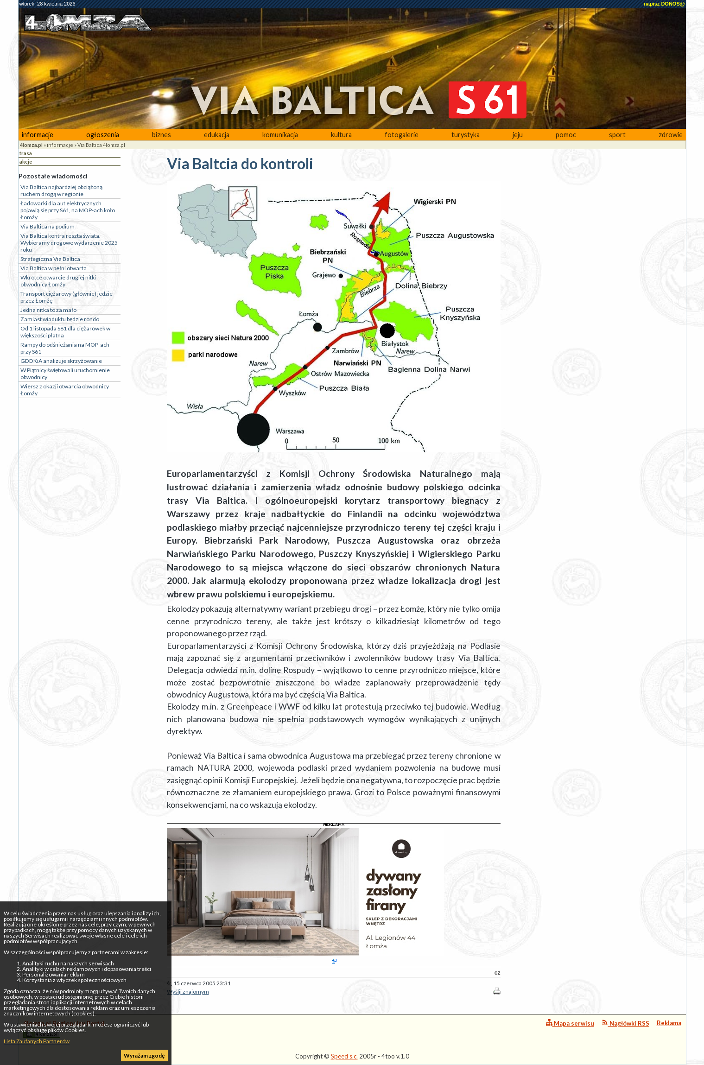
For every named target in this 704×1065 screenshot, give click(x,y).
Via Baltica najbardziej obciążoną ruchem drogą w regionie (61, 190)
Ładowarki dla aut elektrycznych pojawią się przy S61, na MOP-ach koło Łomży (67, 210)
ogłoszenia (102, 135)
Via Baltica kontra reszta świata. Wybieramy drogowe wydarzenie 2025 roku (69, 242)
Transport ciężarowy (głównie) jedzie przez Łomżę (66, 297)
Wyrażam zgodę (144, 1055)
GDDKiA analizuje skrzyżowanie (61, 360)
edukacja (216, 135)
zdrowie (671, 135)
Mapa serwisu (570, 1023)
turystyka (465, 135)
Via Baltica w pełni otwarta (53, 268)
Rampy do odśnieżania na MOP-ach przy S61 (64, 348)
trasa (25, 153)
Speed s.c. (344, 1056)
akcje (25, 161)
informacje (37, 135)
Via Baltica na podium (47, 226)
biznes (161, 135)
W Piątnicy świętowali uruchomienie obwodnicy (65, 373)
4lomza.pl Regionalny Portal (64, 1029)
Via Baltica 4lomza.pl (101, 145)
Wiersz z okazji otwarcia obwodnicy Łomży (64, 390)
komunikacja (280, 135)
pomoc (566, 135)
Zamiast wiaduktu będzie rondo (59, 319)
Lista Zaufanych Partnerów (37, 1041)
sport (617, 135)
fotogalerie (402, 135)
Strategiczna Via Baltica (50, 258)
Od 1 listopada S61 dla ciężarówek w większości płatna (65, 332)
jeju (518, 135)
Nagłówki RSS (625, 1023)
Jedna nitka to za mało (48, 309)
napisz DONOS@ (664, 3)
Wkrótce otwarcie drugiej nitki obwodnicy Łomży (58, 281)
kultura (341, 135)
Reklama (669, 1023)
